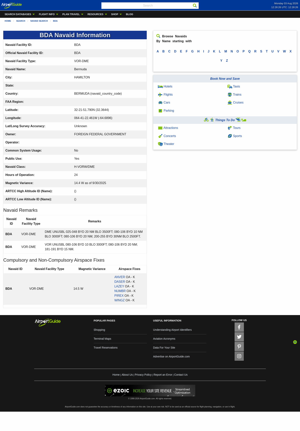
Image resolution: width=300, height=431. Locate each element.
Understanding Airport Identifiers (172, 329)
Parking (166, 110)
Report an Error (162, 374)
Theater (166, 144)
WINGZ (119, 300)
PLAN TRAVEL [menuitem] (71, 14)
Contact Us (180, 374)
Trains (234, 94)
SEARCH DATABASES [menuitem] (18, 14)
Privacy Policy (143, 374)
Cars (164, 102)
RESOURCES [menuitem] (95, 14)
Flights (165, 94)
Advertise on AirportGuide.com (171, 356)
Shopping (99, 329)
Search (20, 21)
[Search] (195, 6)
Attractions (168, 127)
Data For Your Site (164, 347)
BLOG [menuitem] (129, 14)
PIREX (119, 295)
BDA (55, 21)
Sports (234, 136)
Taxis (233, 86)
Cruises (235, 102)
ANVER (119, 277)
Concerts (167, 136)
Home (8, 21)
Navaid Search (39, 21)
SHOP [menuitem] (114, 14)
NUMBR (120, 291)
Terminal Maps (102, 338)
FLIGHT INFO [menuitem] (47, 14)
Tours (234, 127)
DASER (119, 281)
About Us (127, 374)
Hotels (165, 86)
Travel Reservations (106, 347)
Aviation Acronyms (164, 338)
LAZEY (119, 286)
